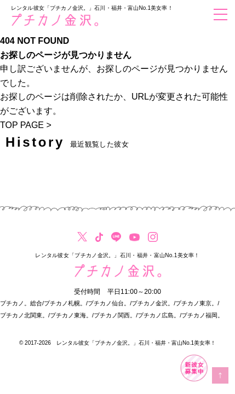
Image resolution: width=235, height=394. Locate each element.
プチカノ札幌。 (65, 303)
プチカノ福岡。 (202, 315)
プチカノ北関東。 (24, 315)
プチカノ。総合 (21, 303)
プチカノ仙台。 (109, 303)
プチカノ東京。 (196, 303)
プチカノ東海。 (71, 315)
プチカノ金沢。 (152, 303)
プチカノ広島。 (158, 315)
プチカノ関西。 (115, 315)
